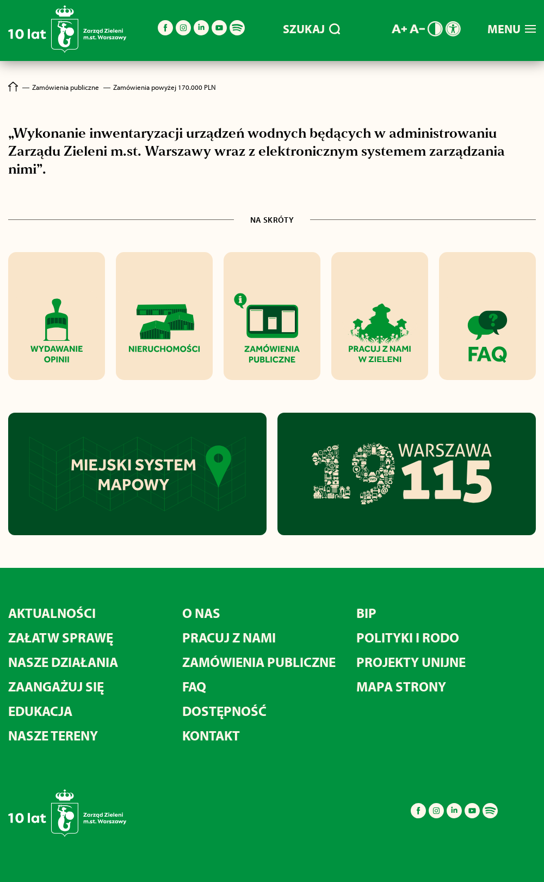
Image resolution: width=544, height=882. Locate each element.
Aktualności (52, 612)
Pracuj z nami (229, 637)
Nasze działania (63, 661)
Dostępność (224, 710)
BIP (366, 612)
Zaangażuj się (56, 686)
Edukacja (40, 710)
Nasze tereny (53, 735)
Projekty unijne (411, 661)
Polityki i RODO (407, 637)
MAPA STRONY (401, 686)
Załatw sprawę (60, 637)
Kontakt (211, 735)
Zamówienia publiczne (259, 661)
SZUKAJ (311, 28)
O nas (201, 612)
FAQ (194, 686)
